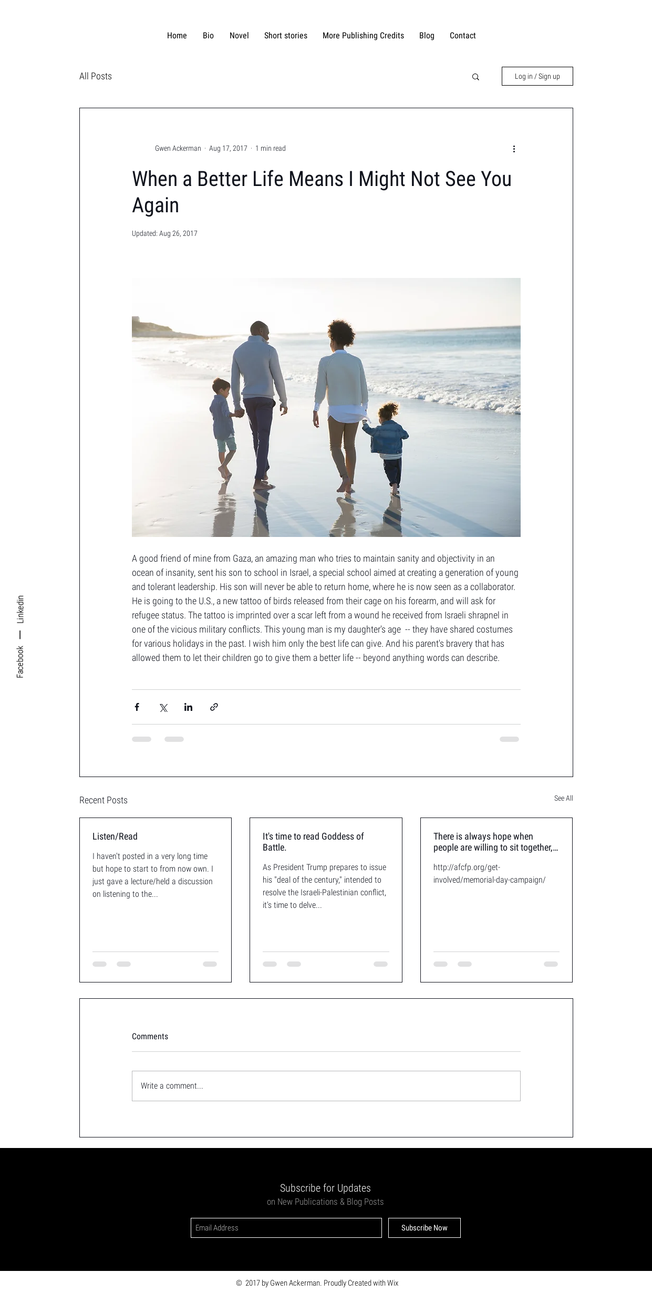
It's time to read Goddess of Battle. (313, 842)
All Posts (95, 75)
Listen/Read (115, 836)
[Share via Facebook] (137, 707)
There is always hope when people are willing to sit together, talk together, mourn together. (493, 842)
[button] (476, 76)
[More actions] (514, 148)
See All (563, 798)
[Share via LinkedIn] (188, 707)
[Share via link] (214, 707)
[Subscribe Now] (424, 1228)
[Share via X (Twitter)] (163, 707)
